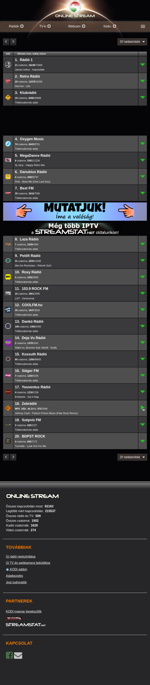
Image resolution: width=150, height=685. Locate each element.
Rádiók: (16, 26)
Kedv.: (110, 26)
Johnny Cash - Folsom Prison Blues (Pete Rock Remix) (46, 413)
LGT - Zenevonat (24, 298)
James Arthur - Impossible (29, 69)
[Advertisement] (75, 112)
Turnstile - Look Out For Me (30, 446)
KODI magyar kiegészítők (23, 611)
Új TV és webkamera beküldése (28, 562)
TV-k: (45, 26)
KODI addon (16, 569)
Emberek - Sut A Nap (27, 396)
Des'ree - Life (22, 86)
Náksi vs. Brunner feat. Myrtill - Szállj (36, 347)
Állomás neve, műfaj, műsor (31, 54)
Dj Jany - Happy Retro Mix (30, 165)
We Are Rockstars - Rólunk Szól (33, 265)
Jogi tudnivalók (16, 582)
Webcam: (76, 26)
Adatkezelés (14, 575)
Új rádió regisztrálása (20, 556)
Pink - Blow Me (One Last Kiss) (32, 181)
